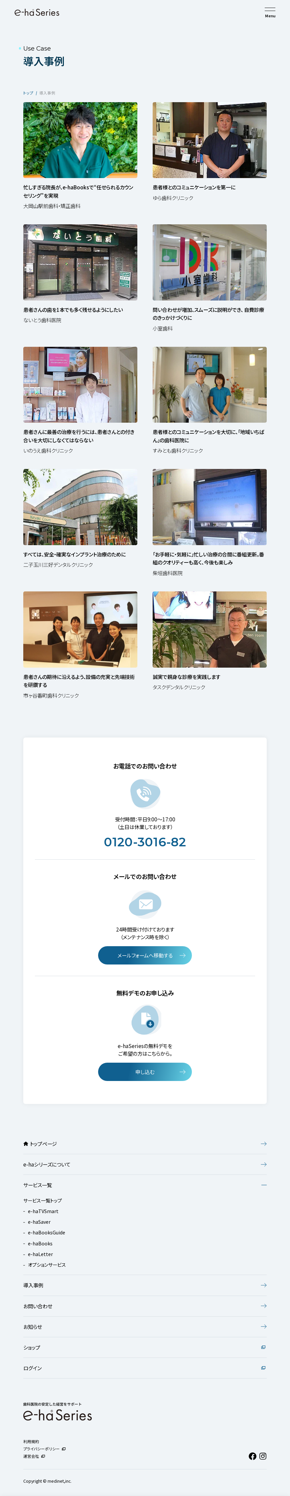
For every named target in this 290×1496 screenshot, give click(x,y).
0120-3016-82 (145, 844)
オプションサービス (47, 1264)
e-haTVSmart (43, 1210)
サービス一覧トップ (42, 1200)
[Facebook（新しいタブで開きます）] (252, 1456)
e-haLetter (40, 1253)
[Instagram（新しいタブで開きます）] (263, 1456)
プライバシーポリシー (44, 1448)
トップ (28, 93)
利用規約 (31, 1441)
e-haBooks (40, 1243)
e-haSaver (39, 1221)
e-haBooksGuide (46, 1232)
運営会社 (34, 1456)
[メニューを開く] (270, 9)
